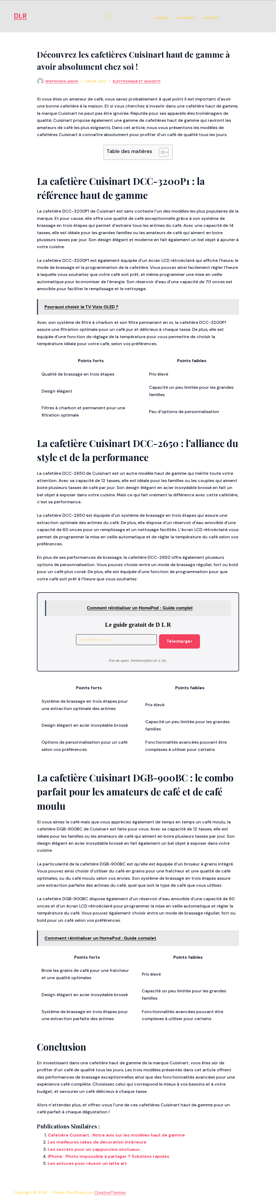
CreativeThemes (110, 1192)
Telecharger (179, 641)
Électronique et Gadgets (136, 81)
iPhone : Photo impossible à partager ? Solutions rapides (108, 1156)
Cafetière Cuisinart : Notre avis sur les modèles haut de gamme (116, 1135)
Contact (210, 18)
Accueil (161, 18)
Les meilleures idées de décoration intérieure (97, 1142)
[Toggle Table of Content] (161, 152)
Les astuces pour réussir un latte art (87, 1163)
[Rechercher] (109, 16)
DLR (20, 16)
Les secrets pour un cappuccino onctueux (94, 1149)
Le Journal (185, 18)
